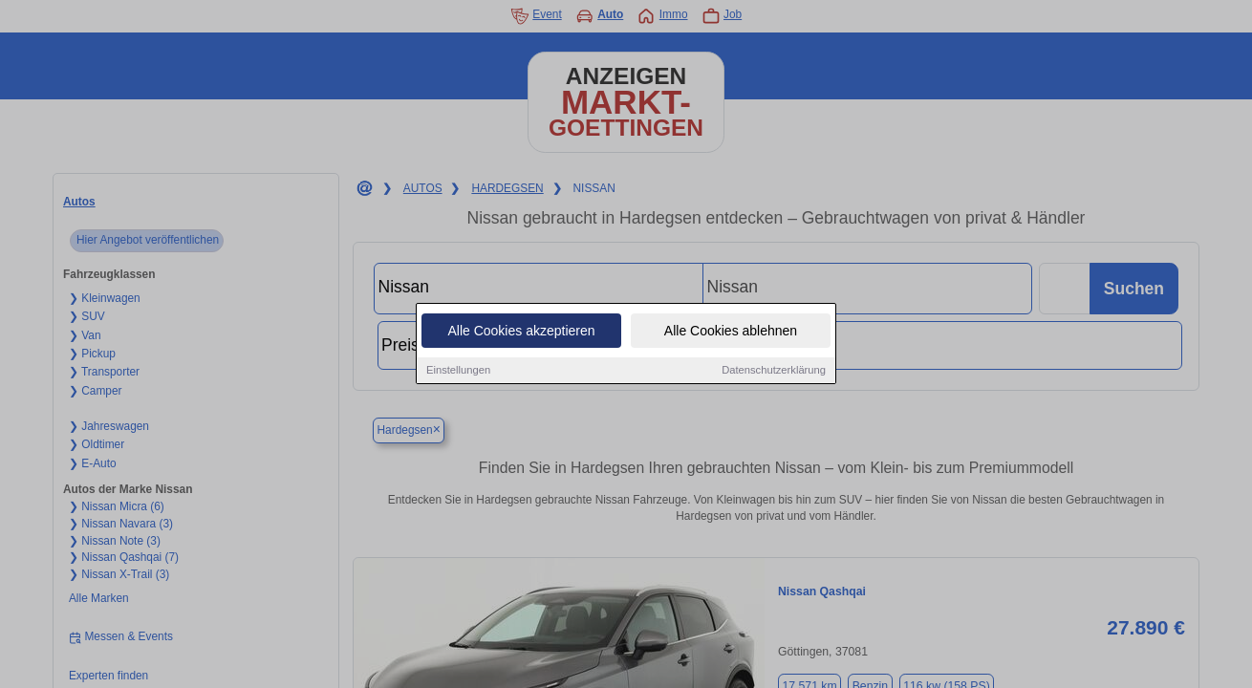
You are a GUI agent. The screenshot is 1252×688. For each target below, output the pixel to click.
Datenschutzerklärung (774, 370)
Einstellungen (458, 370)
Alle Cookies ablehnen (730, 331)
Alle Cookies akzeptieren (520, 331)
